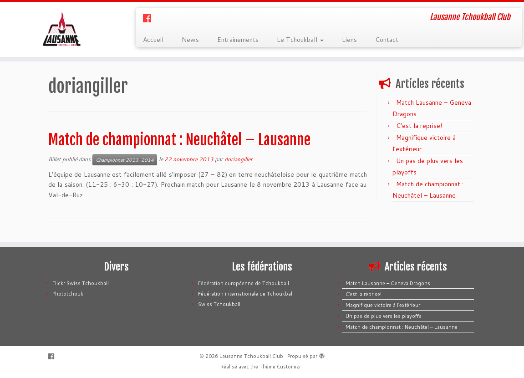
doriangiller (238, 159)
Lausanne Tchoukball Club (251, 356)
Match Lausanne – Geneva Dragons (388, 283)
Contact (386, 39)
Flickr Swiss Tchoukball (80, 283)
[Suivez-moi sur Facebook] (150, 18)
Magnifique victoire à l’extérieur (383, 305)
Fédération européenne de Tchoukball (243, 283)
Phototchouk (67, 293)
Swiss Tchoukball (219, 304)
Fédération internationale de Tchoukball (246, 293)
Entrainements (238, 39)
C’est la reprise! (419, 125)
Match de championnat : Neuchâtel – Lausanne (179, 140)
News (190, 39)
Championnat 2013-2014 (125, 160)
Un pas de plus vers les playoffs (384, 316)
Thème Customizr (280, 366)
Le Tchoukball (300, 39)
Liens (349, 39)
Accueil (153, 39)
